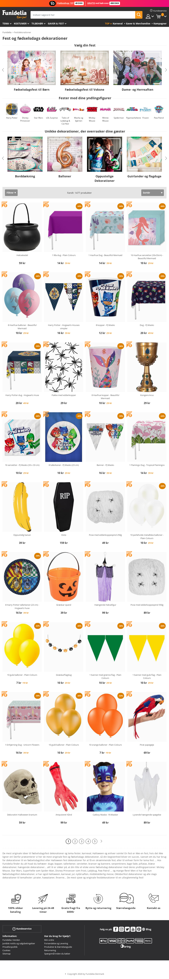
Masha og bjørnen (78, 119)
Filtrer (10, 192)
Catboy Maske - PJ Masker (105, 814)
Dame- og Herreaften (137, 89)
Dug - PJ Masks (147, 325)
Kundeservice (22, 929)
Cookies (6, 950)
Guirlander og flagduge (144, 176)
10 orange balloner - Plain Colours (105, 744)
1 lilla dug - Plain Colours (64, 255)
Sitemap (6, 953)
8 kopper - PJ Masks (105, 325)
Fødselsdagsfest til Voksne (84, 89)
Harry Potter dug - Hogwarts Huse (22, 395)
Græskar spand (63, 604)
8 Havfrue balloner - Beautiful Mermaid (22, 327)
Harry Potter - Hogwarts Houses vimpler (64, 327)
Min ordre (49, 939)
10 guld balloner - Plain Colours (64, 744)
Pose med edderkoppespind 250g (105, 534)
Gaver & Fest (56, 23)
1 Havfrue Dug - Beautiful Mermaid (105, 255)
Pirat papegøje (147, 744)
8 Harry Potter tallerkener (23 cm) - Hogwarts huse (22, 606)
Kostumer (20, 23)
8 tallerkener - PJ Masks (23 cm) (64, 465)
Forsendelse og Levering (56, 943)
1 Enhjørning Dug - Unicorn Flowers (22, 744)
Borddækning (25, 176)
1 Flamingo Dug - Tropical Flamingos (147, 465)
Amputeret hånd (64, 814)
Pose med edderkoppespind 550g (147, 604)
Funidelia (6, 32)
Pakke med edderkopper (64, 395)
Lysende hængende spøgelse (147, 814)
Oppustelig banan (22, 534)
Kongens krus (147, 395)
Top (107, 23)
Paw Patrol (159, 117)
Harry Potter (11, 117)
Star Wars (38, 117)
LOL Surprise (52, 117)
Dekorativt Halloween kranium (22, 814)
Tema (5, 23)
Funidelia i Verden (11, 939)
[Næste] (101, 841)
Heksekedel (22, 255)
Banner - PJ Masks (105, 465)
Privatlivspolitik (9, 946)
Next (166, 70)
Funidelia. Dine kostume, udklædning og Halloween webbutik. (14, 14)
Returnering (50, 950)
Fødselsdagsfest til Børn (32, 89)
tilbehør (37, 23)
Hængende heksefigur (105, 604)
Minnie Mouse (105, 119)
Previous (3, 70)
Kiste (63, 534)
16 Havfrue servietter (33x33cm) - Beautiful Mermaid (147, 257)
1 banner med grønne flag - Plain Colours (105, 676)
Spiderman (119, 117)
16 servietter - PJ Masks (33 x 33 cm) (22, 465)
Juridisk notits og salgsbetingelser (18, 943)
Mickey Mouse (92, 119)
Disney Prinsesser (25, 119)
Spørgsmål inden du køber (57, 953)
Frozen (145, 117)
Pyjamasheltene (133, 117)
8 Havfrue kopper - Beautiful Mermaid (105, 397)
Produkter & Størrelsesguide (58, 946)
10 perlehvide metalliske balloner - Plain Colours (147, 536)
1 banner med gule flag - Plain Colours (147, 676)
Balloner (64, 176)
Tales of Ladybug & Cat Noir (65, 120)
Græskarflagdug (64, 674)
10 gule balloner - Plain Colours (22, 674)
